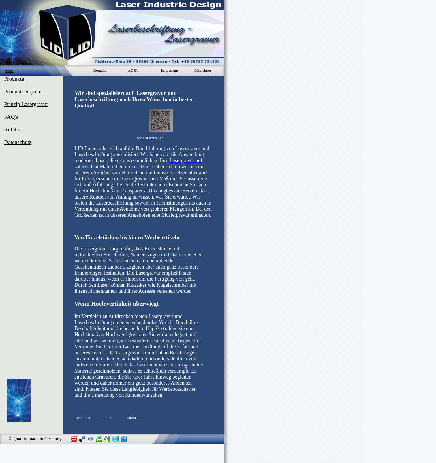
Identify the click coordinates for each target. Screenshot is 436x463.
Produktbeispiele (22, 91)
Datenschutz (17, 142)
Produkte (14, 79)
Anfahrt (12, 129)
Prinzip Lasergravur (26, 104)
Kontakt (99, 70)
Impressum (169, 70)
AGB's (133, 70)
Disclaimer (202, 70)
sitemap (133, 417)
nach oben (82, 417)
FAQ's (11, 117)
